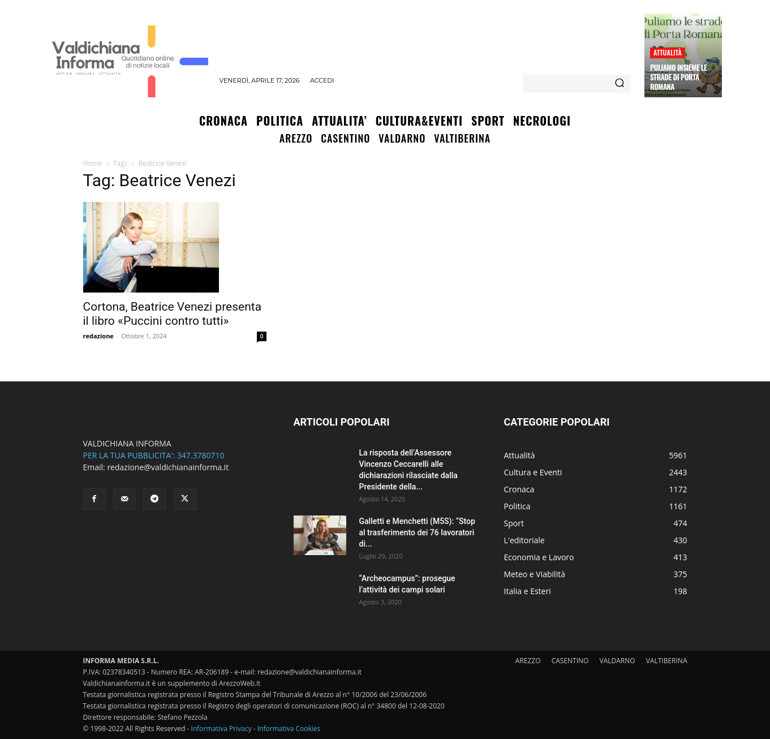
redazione (98, 336)
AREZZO (528, 660)
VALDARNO (617, 660)
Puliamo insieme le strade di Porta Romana (678, 77)
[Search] (619, 84)
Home (92, 163)
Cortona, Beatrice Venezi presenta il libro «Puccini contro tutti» (172, 314)
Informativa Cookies (289, 728)
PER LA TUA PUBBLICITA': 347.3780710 (154, 455)
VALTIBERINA (666, 660)
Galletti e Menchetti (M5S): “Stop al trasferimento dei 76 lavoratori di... (417, 532)
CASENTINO (570, 660)
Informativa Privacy (221, 728)
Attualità (667, 52)
